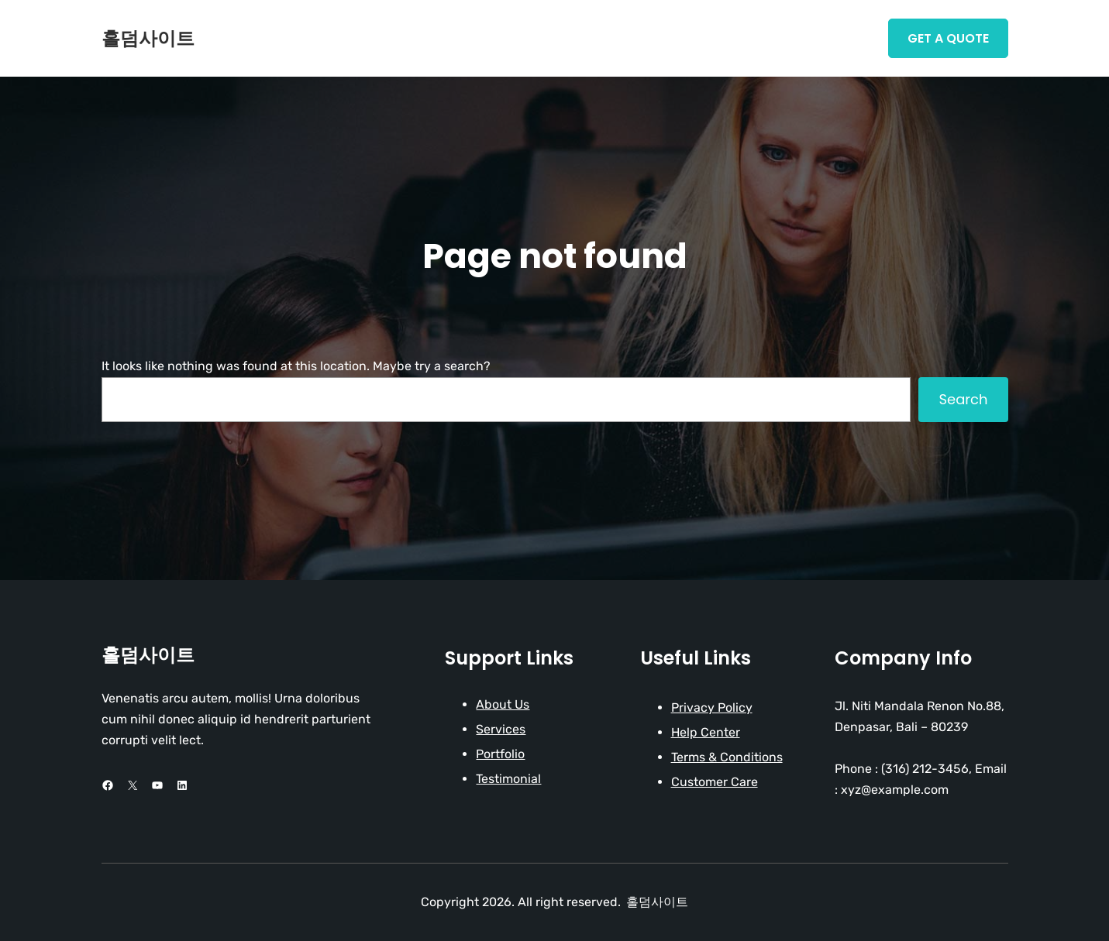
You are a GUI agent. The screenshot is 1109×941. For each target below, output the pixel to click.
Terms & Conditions (727, 757)
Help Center (705, 732)
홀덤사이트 (148, 38)
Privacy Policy (712, 707)
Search (963, 399)
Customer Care (714, 781)
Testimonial (508, 778)
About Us (502, 704)
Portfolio (500, 754)
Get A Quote (948, 38)
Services (500, 729)
